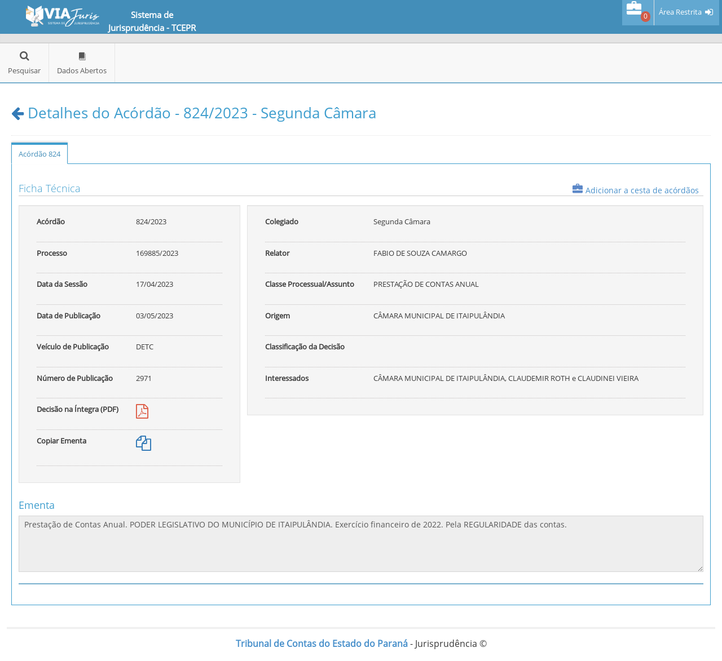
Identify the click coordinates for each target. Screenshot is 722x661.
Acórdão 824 (39, 154)
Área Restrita (680, 12)
